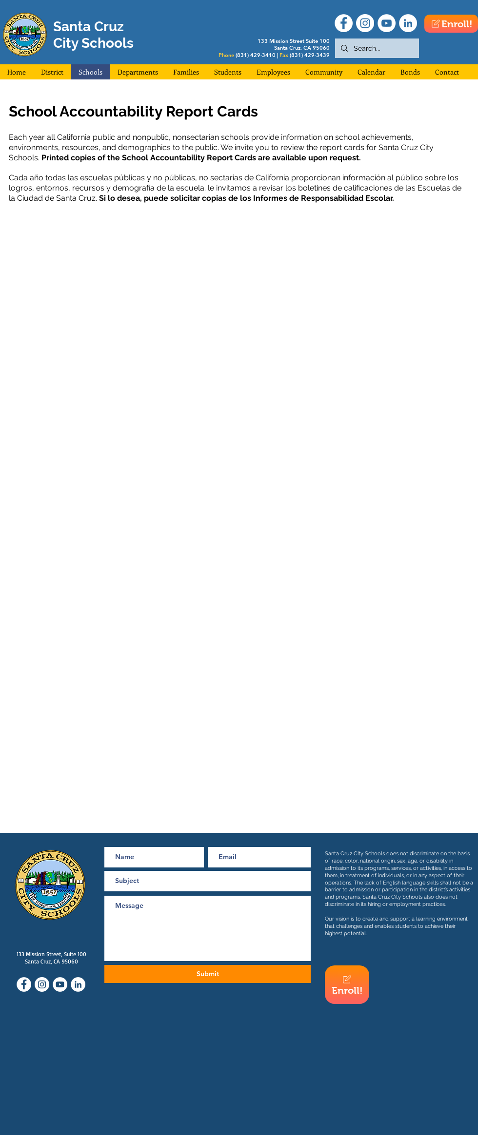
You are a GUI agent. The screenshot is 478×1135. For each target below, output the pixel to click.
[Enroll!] (451, 24)
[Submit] (207, 974)
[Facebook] (344, 23)
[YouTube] (387, 23)
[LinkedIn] (408, 23)
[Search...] (376, 48)
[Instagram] (365, 23)
